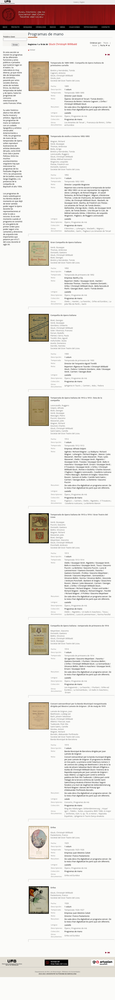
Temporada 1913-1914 (74, 559)
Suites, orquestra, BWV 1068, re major (94, 811)
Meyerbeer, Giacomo (59, 540)
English (82, 2)
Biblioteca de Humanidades (71, 972)
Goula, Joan (55, 78)
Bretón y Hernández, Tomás (62, 70)
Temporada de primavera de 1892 (79, 274)
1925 (66, 843)
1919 (66, 745)
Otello (67, 301)
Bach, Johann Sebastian (60, 716)
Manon (97, 503)
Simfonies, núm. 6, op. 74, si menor (81, 813)
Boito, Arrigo (55, 149)
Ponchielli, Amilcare (58, 545)
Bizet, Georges (56, 257)
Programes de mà (79, 116)
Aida (94, 385)
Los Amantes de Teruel (74, 122)
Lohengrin (80, 228)
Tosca (104, 612)
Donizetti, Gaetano (58, 167)
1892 (66, 175)
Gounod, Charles (57, 426)
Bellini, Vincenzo (57, 530)
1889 (66, 86)
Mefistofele (69, 231)
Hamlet (75, 301)
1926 (66, 903)
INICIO (5, 27)
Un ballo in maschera (91, 612)
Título (105, 43)
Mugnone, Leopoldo (59, 161)
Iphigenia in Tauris (72, 385)
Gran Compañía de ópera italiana (65, 242)
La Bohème (89, 503)
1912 (66, 439)
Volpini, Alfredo (57, 408)
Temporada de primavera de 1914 (79, 655)
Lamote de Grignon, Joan (61, 711)
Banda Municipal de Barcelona (63, 739)
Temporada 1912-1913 (74, 445)
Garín (78, 231)
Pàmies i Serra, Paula (59, 335)
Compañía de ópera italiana (63, 315)
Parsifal (107, 614)
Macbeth (91, 228)
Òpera (67, 116)
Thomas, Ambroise (58, 146)
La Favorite (85, 301)
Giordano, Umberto (58, 325)
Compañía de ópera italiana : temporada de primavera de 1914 (79, 625)
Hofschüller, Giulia (58, 340)
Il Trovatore (105, 500)
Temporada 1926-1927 (74, 910)
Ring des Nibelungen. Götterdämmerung (82, 808)
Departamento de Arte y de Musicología (48, 972)
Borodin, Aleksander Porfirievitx (64, 734)
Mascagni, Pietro (57, 415)
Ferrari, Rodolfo (57, 333)
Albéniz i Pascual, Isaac (60, 721)
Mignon (100, 228)
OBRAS (62, 27)
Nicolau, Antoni (57, 729)
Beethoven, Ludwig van (60, 714)
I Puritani (95, 687)
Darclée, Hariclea (57, 346)
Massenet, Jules (57, 420)
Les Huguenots (70, 687)
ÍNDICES (53, 27)
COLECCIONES (74, 27)
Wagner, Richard (57, 141)
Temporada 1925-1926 (74, 849)
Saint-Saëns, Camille (59, 431)
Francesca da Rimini (95, 122)
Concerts (68, 802)
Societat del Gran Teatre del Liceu (65, 80)
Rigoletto (94, 500)
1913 (66, 553)
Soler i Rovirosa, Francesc (61, 330)
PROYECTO (15, 27)
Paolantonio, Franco (59, 835)
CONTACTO (105, 27)
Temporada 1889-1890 (74, 92)
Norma (100, 614)
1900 (66, 354)
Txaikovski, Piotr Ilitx (59, 724)
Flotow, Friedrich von (59, 164)
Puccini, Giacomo (57, 418)
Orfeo (53, 827)
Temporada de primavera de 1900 (79, 360)
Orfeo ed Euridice (99, 301)
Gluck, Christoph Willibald (61, 75)
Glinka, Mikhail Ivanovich (61, 159)
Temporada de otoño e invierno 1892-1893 (70, 136)
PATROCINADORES (91, 27)
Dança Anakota (97, 816)
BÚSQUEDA (27, 27)
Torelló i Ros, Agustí (58, 338)
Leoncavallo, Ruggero (59, 154)
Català (75, 2)
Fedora (101, 385)
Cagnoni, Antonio (57, 73)
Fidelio (73, 811)
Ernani (68, 692)
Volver (31, 50)
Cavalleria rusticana (73, 503)
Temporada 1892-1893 (74, 181)
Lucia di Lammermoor (86, 614)
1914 (66, 649)
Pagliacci (86, 231)
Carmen (86, 385)
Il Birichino (69, 228)
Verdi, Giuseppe (57, 144)
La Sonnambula (80, 690)
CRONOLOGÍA (41, 27)
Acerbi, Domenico (58, 343)
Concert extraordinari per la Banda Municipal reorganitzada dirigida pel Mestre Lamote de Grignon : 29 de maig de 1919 (78, 705)
